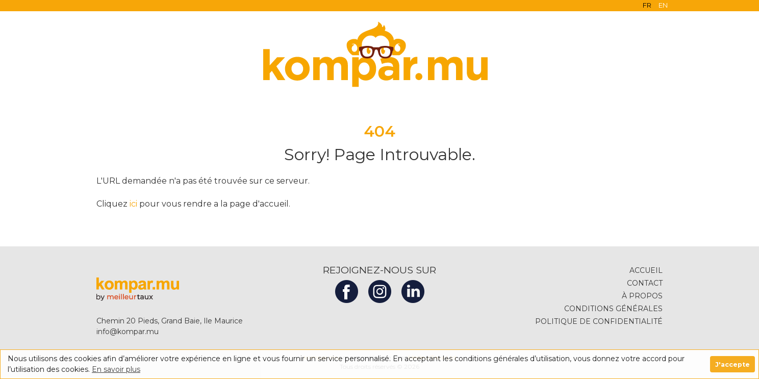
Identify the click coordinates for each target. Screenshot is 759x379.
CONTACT (647, 283)
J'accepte (732, 364)
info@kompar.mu (125, 331)
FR (647, 5)
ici (133, 204)
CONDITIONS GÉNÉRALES (616, 308)
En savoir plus (116, 369)
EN (663, 5)
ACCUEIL (648, 270)
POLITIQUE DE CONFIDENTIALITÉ (601, 321)
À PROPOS (644, 295)
